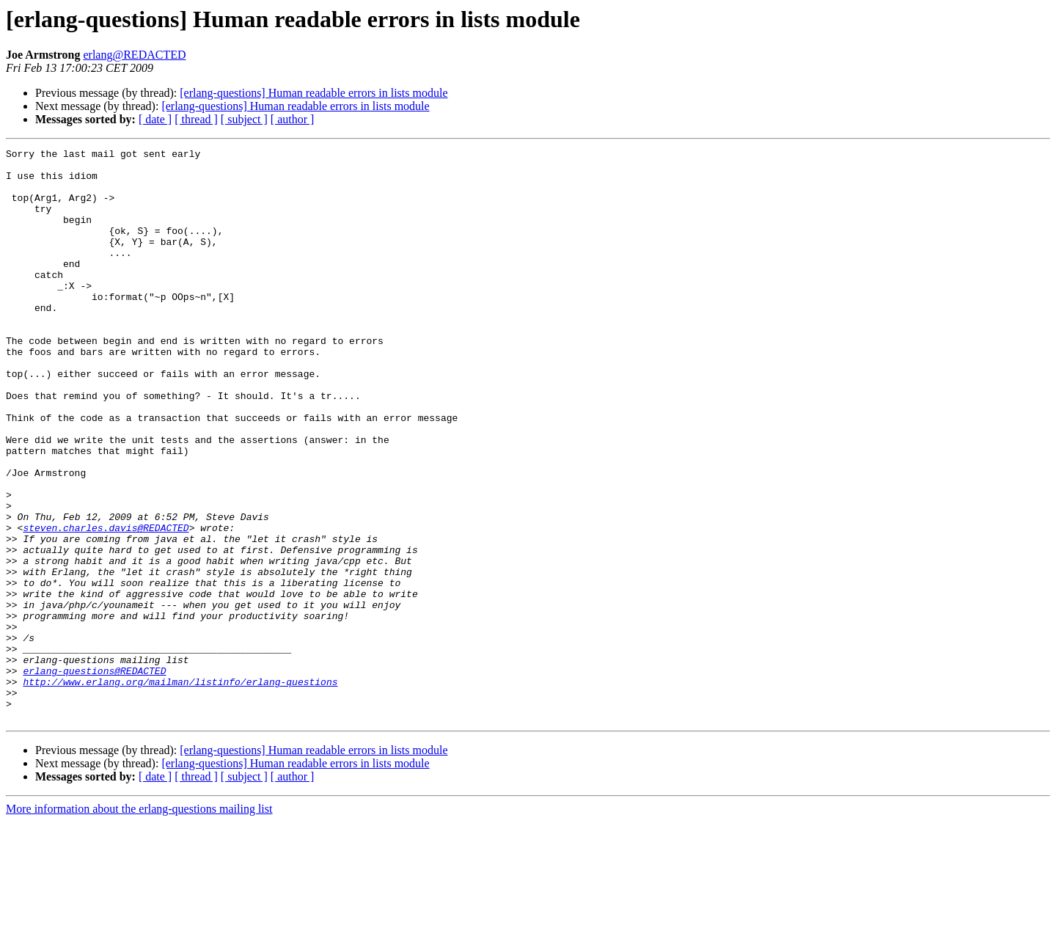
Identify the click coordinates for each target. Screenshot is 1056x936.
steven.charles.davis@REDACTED (105, 604)
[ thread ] (196, 119)
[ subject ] (244, 119)
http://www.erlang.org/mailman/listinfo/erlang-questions (180, 789)
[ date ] (155, 119)
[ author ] (293, 119)
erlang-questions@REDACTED (94, 776)
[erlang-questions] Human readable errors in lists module (313, 93)
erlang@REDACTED (134, 54)
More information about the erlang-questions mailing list (139, 923)
